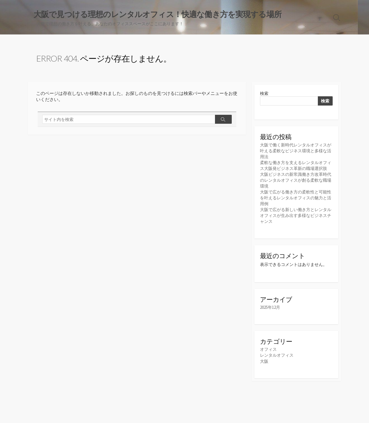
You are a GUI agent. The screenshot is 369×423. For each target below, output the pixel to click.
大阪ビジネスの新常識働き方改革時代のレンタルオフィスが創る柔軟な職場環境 (295, 180)
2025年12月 (270, 307)
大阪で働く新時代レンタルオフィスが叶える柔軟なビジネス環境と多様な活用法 (295, 150)
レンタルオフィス (277, 355)
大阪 (264, 361)
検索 (264, 93)
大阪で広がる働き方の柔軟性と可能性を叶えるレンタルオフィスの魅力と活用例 (295, 197)
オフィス (268, 349)
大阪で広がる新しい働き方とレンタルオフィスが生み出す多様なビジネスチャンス (295, 215)
